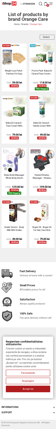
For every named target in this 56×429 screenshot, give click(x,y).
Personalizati (28, 373)
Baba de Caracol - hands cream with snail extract (42, 124)
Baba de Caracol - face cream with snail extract (14, 124)
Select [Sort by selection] (46, 37)
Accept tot (28, 389)
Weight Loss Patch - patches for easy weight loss (14, 72)
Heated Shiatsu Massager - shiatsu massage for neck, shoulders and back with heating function (42, 176)
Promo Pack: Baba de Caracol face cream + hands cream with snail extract (42, 72)
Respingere (28, 381)
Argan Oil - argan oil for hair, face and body (41, 229)
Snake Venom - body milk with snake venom (14, 229)
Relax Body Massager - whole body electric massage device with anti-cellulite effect (14, 176)
